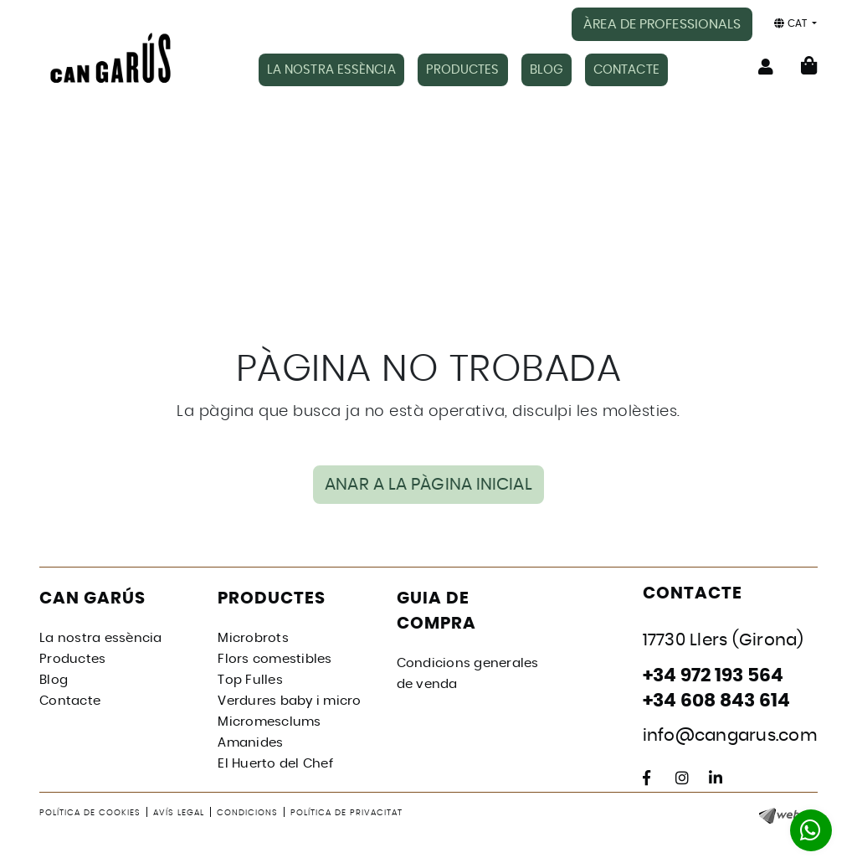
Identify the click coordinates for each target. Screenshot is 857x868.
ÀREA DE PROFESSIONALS (662, 24)
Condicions (247, 813)
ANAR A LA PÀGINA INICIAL (428, 484)
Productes (72, 659)
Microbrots (253, 638)
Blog (53, 680)
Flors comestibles (274, 659)
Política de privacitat (346, 813)
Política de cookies (90, 813)
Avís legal (178, 813)
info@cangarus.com (730, 735)
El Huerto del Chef (275, 764)
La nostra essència (100, 638)
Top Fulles (250, 680)
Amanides (250, 743)
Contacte (69, 701)
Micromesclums (269, 722)
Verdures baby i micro (289, 701)
